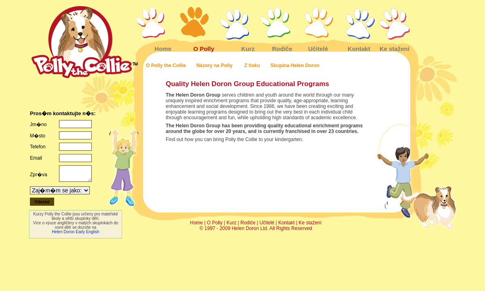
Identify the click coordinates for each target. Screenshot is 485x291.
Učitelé (318, 48)
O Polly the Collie (166, 65)
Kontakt (359, 48)
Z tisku (252, 65)
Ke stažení (394, 48)
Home (162, 48)
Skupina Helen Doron (294, 65)
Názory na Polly (215, 65)
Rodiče (282, 48)
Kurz (248, 48)
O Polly (203, 48)
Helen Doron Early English (75, 232)
